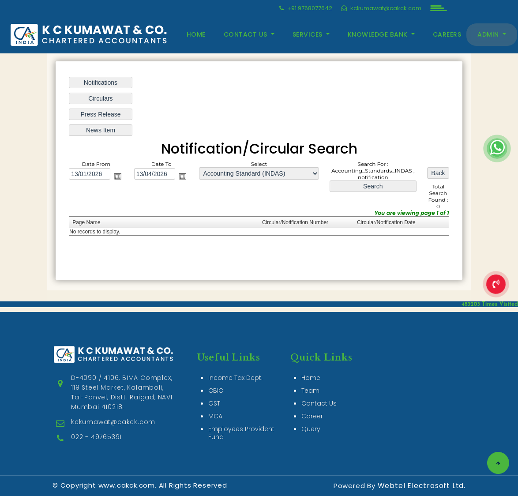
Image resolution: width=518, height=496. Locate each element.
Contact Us (319, 393)
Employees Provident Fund (241, 422)
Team (310, 380)
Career (312, 406)
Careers (447, 34)
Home (196, 34)
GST (214, 393)
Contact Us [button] (247, 34)
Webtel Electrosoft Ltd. (421, 486)
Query (310, 418)
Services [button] (309, 34)
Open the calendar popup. (118, 176)
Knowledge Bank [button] (379, 34)
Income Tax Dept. (235, 367)
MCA (215, 406)
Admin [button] (489, 34)
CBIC (215, 380)
